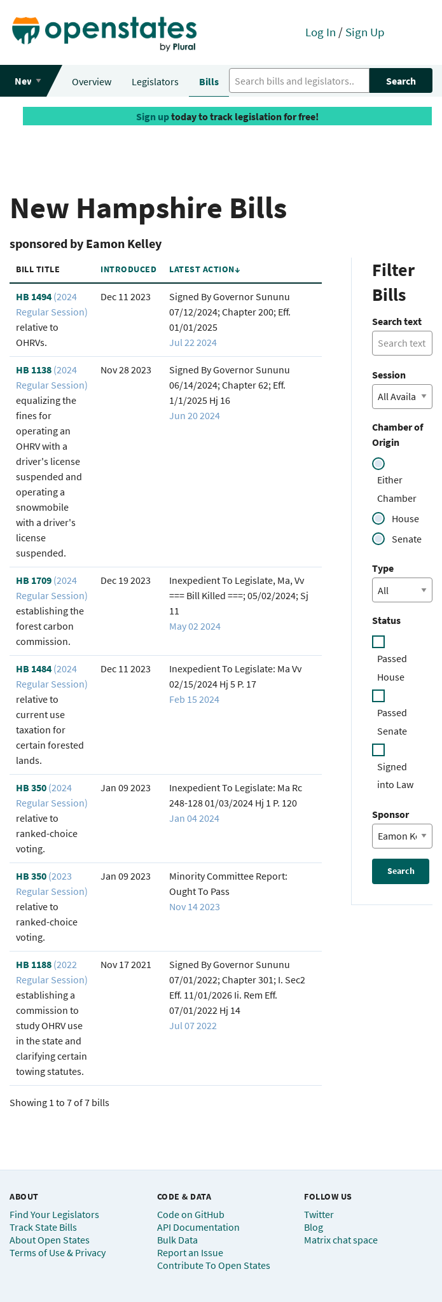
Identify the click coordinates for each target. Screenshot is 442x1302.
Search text (397, 321)
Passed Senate (392, 721)
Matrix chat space (341, 1239)
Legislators (155, 81)
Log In (320, 31)
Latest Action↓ (204, 269)
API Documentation (198, 1227)
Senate (407, 538)
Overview (91, 81)
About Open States (50, 1239)
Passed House (392, 667)
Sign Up (365, 31)
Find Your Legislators (54, 1214)
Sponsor (390, 814)
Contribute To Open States (213, 1265)
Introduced (128, 269)
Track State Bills (43, 1227)
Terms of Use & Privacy (58, 1252)
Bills (209, 81)
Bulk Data (177, 1239)
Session (389, 374)
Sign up (152, 116)
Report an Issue (190, 1252)
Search (401, 80)
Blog (313, 1227)
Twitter (319, 1214)
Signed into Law (395, 775)
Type (383, 568)
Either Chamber (397, 488)
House (405, 518)
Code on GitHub (190, 1214)
